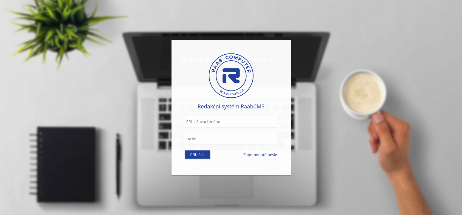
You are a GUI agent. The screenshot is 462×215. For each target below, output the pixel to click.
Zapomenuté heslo (260, 154)
